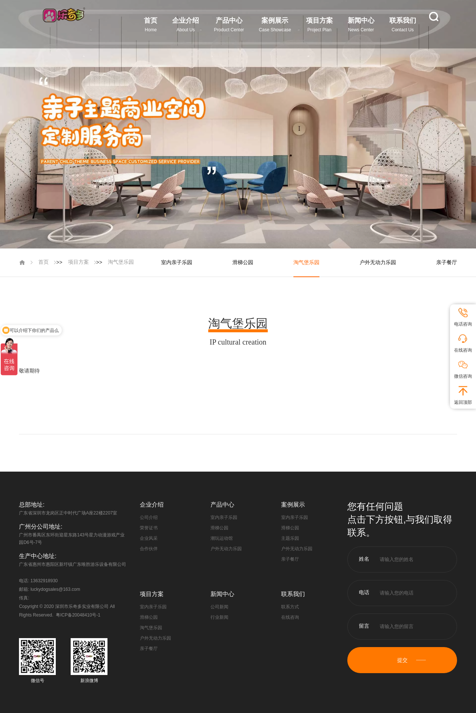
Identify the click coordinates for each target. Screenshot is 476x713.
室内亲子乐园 (176, 262)
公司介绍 (149, 517)
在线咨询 (290, 617)
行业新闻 (219, 617)
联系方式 (290, 606)
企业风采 (149, 538)
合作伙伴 (149, 548)
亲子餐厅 (446, 262)
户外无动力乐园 (378, 262)
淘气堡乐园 (121, 262)
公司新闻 (219, 606)
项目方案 (78, 262)
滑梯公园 (242, 262)
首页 (43, 262)
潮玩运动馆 (221, 538)
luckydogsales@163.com (55, 589)
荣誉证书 (149, 527)
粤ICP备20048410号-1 (78, 615)
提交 (402, 660)
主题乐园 (290, 538)
